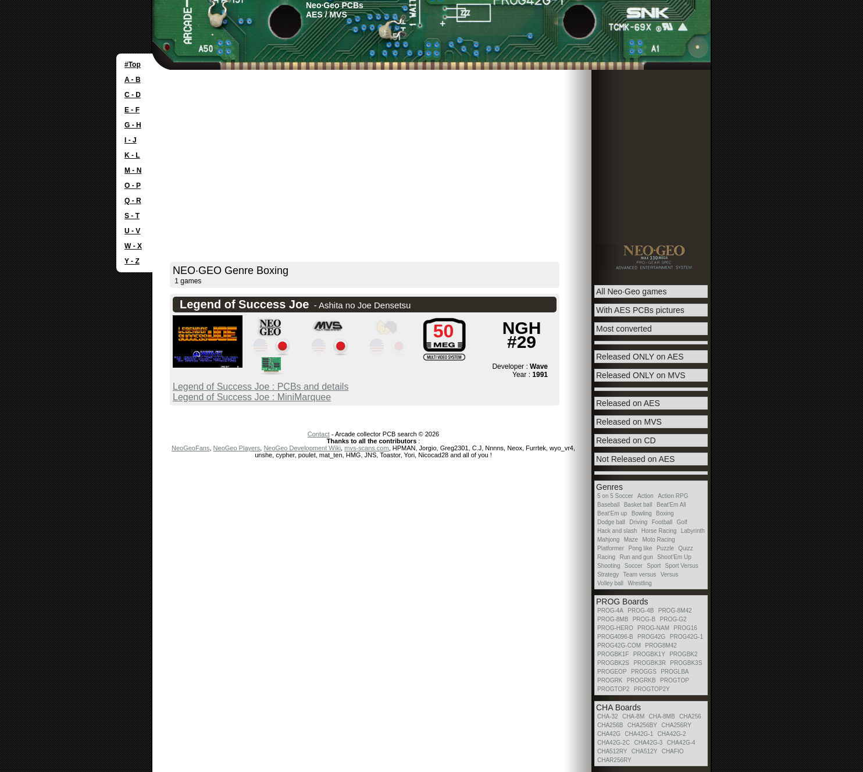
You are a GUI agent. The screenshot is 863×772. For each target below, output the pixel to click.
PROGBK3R (649, 663)
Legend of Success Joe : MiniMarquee (252, 397)
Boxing (665, 513)
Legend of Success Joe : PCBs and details (260, 387)
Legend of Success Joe (244, 304)
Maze (631, 539)
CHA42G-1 (639, 734)
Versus (670, 574)
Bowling (642, 513)
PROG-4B (640, 610)
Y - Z (132, 261)
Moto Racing (659, 539)
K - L (132, 155)
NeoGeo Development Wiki (302, 447)
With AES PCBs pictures (640, 310)
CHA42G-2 (672, 734)
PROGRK (609, 680)
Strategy (608, 574)
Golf (682, 522)
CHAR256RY (614, 760)
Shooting (608, 566)
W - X (133, 246)
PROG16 (685, 628)
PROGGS (644, 671)
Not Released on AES (635, 459)
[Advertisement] (431, 157)
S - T (132, 216)
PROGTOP (674, 680)
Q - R (132, 201)
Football (662, 522)
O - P (132, 186)
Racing (606, 557)
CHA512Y (644, 751)
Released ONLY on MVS (641, 375)
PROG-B (644, 619)
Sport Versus (681, 566)
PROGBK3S (686, 663)
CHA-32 (607, 716)
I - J (130, 140)
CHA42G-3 (648, 742)
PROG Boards (622, 601)
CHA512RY (612, 751)
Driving (638, 522)
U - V (132, 231)
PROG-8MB (612, 619)
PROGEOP (612, 671)
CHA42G (608, 734)
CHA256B (610, 725)
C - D (132, 95)
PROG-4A (610, 610)
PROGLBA (675, 671)
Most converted (624, 328)
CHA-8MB (662, 716)
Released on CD (626, 440)
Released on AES (628, 403)
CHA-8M (633, 716)
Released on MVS (629, 421)
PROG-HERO (615, 628)
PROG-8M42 (675, 610)
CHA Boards (618, 707)
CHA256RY (676, 725)
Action (645, 496)
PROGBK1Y (649, 654)
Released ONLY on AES (639, 356)
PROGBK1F (613, 654)
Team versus (640, 574)
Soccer (634, 566)
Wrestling (639, 583)
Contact (319, 434)
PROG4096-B (615, 637)
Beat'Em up (612, 513)
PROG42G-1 (686, 637)
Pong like (640, 548)
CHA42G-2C (613, 742)
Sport (654, 566)
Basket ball (638, 504)
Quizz (685, 548)
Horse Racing (659, 531)
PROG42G (651, 637)
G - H (132, 125)
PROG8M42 (660, 645)
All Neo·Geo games (631, 291)
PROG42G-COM (619, 645)
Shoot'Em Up (674, 557)
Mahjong (608, 539)
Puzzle (665, 548)
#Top (132, 65)
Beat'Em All (671, 504)
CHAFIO (673, 751)
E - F (132, 110)
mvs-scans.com (366, 447)
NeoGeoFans (190, 447)
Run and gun (635, 557)
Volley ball (610, 583)
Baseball (608, 504)
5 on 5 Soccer (615, 496)
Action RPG (673, 496)
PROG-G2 (672, 619)
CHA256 (690, 716)
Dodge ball (611, 522)
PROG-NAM (653, 628)
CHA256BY (642, 725)
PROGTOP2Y (652, 689)
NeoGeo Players (237, 447)
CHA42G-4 (681, 742)
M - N (132, 170)
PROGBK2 (683, 654)
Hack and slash (617, 531)
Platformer (610, 548)
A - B (132, 80)
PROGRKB (641, 680)
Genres (609, 487)
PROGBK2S (613, 663)
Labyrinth (693, 531)
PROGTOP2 (613, 689)
